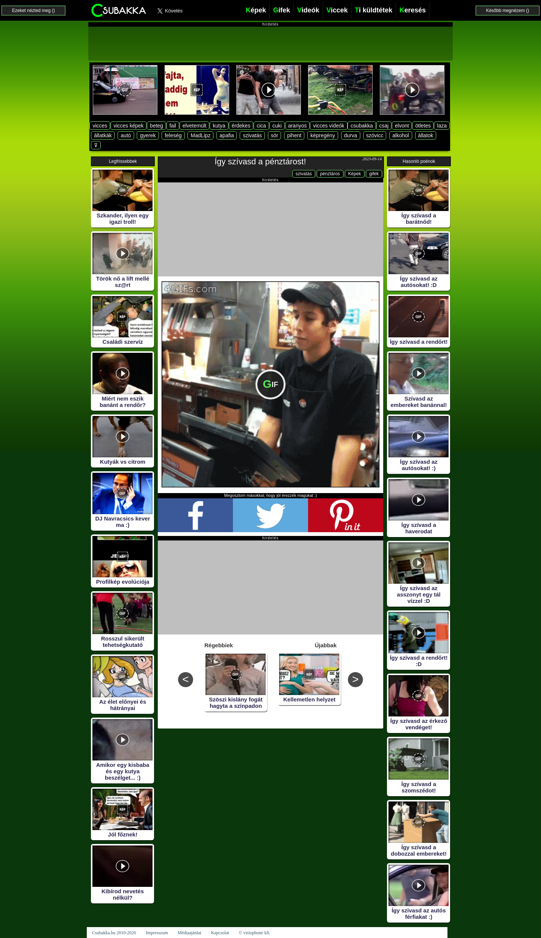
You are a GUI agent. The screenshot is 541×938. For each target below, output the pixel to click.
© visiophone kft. (254, 932)
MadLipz (200, 135)
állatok (425, 135)
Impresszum (157, 932)
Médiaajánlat (189, 932)
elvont (402, 126)
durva (350, 135)
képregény (322, 135)
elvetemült (195, 126)
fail (172, 126)
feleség (173, 135)
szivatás (252, 135)
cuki (277, 126)
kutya (219, 126)
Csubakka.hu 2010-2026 (114, 932)
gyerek (148, 135)
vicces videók (328, 126)
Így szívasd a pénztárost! (260, 161)
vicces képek (128, 126)
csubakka (362, 126)
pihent (294, 135)
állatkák (103, 135)
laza (442, 126)
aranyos (297, 126)
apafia (226, 135)
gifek (374, 173)
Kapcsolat (220, 932)
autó (126, 135)
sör (274, 135)
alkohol (400, 135)
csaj (383, 126)
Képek (354, 173)
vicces (99, 126)
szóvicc (375, 135)
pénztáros (330, 173)
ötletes (423, 126)
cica (261, 126)
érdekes (241, 126)
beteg (156, 126)
